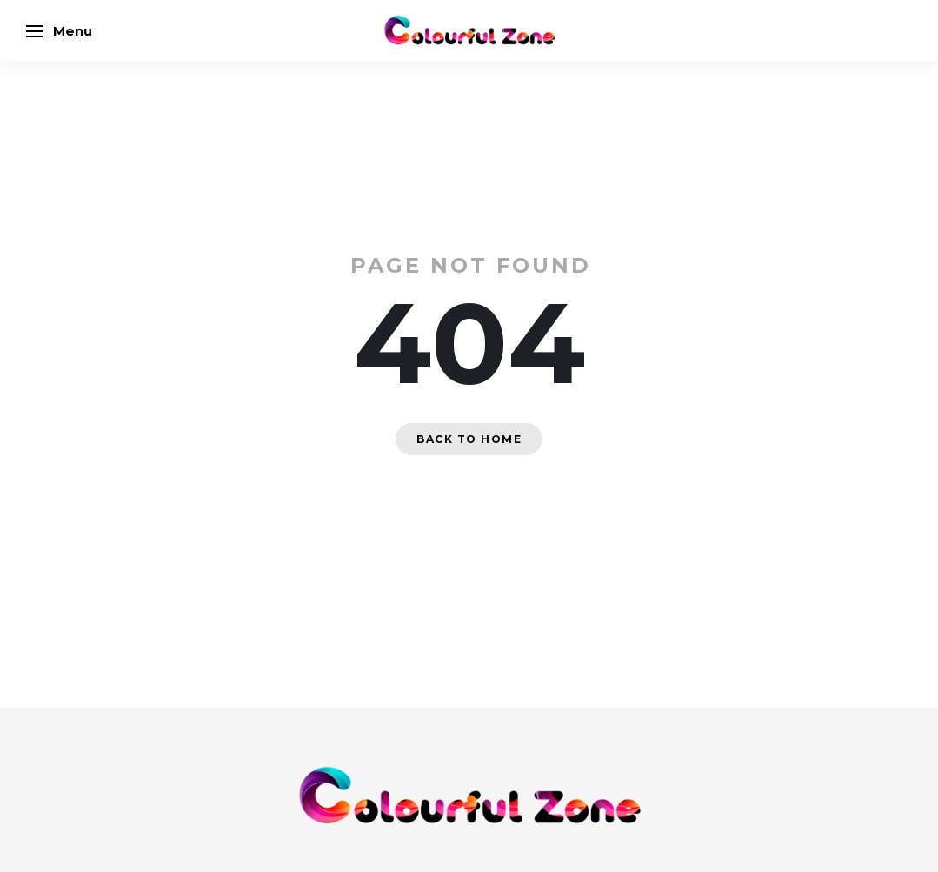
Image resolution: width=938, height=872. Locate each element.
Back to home (469, 439)
